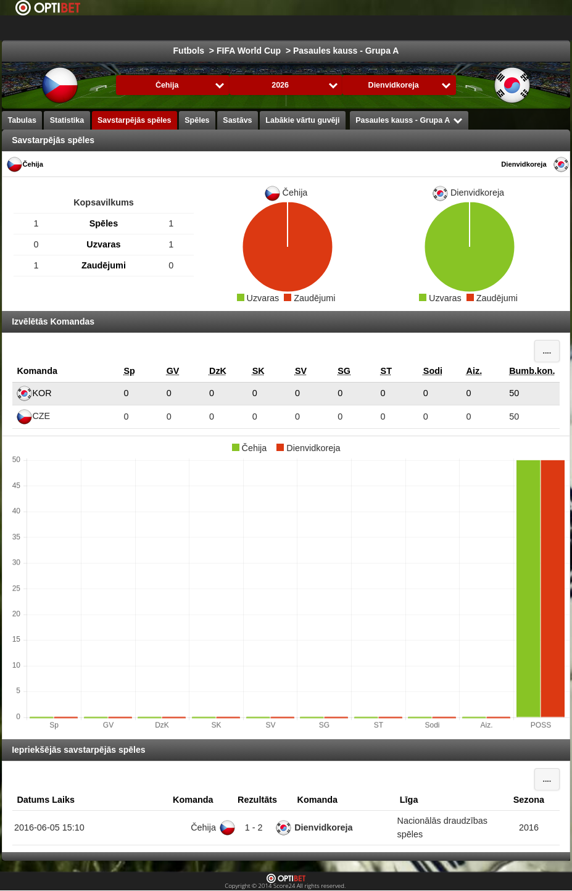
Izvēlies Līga (223, 27)
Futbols (297, 27)
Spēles (196, 120)
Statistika (67, 120)
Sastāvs (237, 120)
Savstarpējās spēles (134, 120)
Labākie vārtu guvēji (302, 120)
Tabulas (22, 120)
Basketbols (400, 27)
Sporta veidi (523, 27)
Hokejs (346, 27)
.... (546, 351)
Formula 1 (461, 27)
